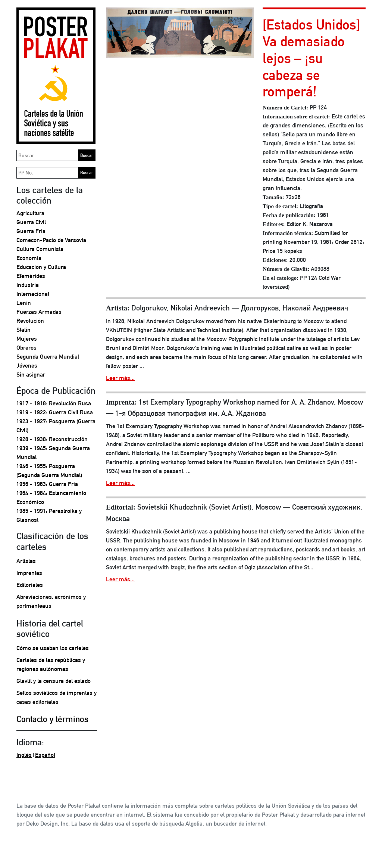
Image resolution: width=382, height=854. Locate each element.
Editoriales (29, 584)
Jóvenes (26, 365)
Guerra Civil (31, 222)
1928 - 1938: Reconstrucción (52, 439)
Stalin (23, 329)
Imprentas (29, 572)
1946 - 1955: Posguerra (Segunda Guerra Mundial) (49, 470)
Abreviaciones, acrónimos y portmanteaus (51, 601)
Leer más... (120, 377)
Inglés (24, 754)
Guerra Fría (31, 231)
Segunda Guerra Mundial (47, 356)
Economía (28, 258)
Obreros (26, 347)
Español (45, 754)
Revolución (30, 320)
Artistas (26, 560)
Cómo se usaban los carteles (52, 648)
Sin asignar (30, 374)
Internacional (32, 293)
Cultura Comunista (39, 249)
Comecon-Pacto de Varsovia (51, 240)
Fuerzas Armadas (39, 311)
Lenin (23, 302)
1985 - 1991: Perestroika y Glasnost (49, 515)
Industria (27, 284)
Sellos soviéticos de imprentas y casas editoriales (56, 697)
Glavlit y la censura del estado (53, 680)
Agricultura (30, 213)
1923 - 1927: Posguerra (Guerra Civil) (56, 426)
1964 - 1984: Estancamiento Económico (51, 497)
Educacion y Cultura (41, 266)
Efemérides (30, 275)
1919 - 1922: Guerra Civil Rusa (54, 412)
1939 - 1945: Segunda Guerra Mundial (53, 453)
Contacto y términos (52, 719)
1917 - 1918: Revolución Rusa (53, 403)
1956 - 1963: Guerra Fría (47, 484)
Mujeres (26, 338)
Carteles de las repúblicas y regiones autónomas (50, 664)
